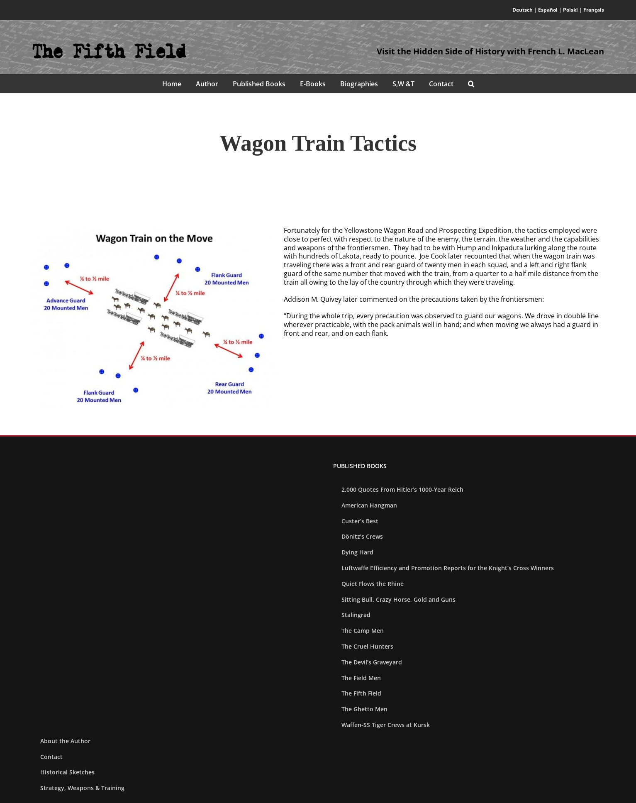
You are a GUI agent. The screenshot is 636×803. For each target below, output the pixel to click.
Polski (570, 9)
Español (548, 9)
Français (593, 9)
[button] (471, 83)
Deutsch (522, 9)
